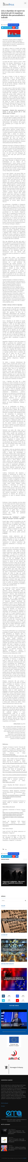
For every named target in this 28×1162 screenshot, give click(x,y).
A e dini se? (4, 934)
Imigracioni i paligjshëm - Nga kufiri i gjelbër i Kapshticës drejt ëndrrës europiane (14, 883)
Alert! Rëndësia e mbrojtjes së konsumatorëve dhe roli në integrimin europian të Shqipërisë (13, 1025)
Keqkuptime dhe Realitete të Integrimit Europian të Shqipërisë (14, 978)
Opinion (10, 1145)
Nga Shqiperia (12, 1129)
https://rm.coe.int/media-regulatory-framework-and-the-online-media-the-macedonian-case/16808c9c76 (14, 797)
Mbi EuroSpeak (4, 1103)
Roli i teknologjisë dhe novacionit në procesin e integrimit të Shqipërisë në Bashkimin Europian (14, 950)
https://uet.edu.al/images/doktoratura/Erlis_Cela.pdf (15, 763)
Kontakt (3, 1106)
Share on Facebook (13, 853)
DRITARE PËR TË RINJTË (7, 963)
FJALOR (3, 905)
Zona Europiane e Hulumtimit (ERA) (14, 920)
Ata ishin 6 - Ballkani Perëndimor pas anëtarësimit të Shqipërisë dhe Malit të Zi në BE (17, 1149)
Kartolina (11, 1137)
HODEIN (24, 1158)
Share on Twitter (6, 856)
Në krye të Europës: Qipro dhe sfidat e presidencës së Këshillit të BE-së (17, 1140)
